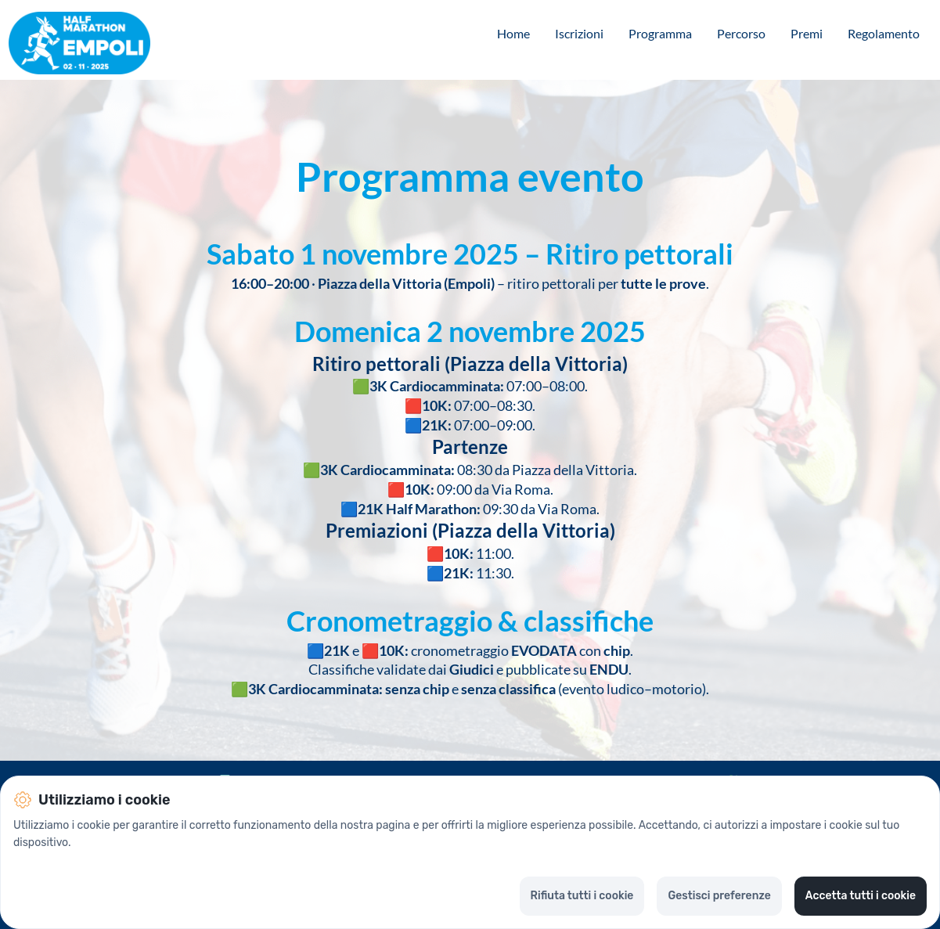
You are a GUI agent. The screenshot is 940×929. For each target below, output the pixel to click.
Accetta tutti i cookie (860, 895)
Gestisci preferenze (719, 895)
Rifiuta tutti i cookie (582, 895)
